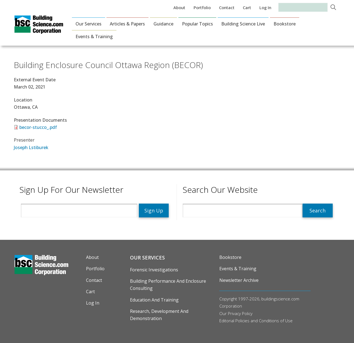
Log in (265, 7)
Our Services (88, 24)
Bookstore (285, 24)
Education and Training (154, 300)
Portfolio (202, 7)
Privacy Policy (240, 313)
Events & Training (94, 36)
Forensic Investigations (154, 270)
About (179, 7)
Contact (227, 7)
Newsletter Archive (239, 280)
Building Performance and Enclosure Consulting (168, 284)
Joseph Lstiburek (31, 147)
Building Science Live (243, 24)
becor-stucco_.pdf (38, 127)
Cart (247, 7)
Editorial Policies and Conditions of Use (256, 320)
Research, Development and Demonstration (159, 314)
